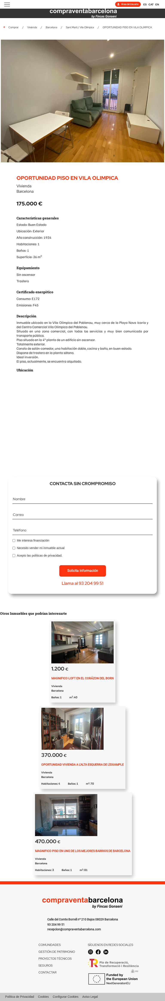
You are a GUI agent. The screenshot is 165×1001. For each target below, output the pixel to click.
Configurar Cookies (65, 996)
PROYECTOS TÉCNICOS (55, 959)
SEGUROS (45, 965)
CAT (151, 4)
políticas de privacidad (47, 555)
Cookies (43, 996)
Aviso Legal (90, 996)
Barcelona (51, 27)
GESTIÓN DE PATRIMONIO (56, 952)
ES (145, 4)
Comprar (13, 27)
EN (157, 4)
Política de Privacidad (19, 996)
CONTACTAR (47, 972)
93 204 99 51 (56, 924)
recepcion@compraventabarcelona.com (74, 929)
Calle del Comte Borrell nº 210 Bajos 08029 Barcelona (82, 919)
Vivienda (32, 27)
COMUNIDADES (49, 945)
